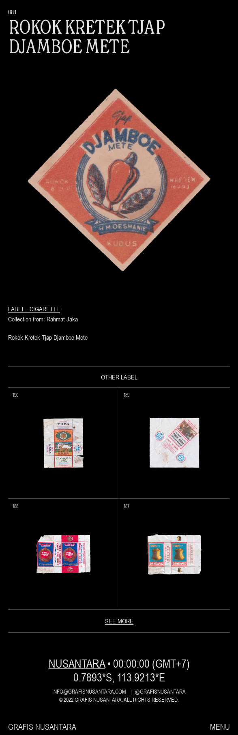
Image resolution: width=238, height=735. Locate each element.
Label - (19, 309)
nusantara (77, 663)
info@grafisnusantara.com (89, 691)
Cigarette (45, 309)
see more (119, 621)
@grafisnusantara (160, 691)
